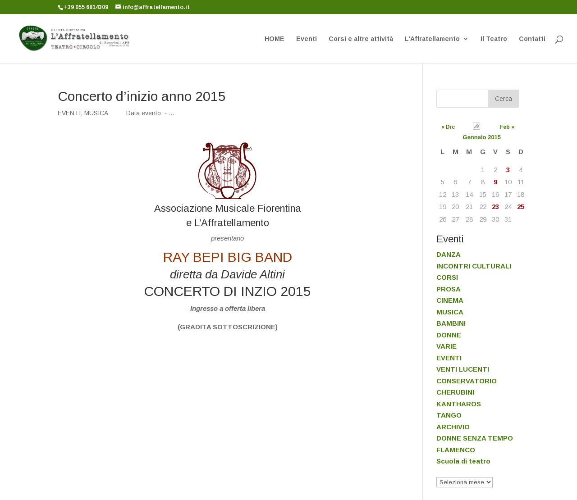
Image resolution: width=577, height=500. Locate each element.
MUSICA (96, 113)
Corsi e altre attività (361, 39)
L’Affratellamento (432, 39)
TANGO (449, 415)
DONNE (448, 335)
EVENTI (69, 113)
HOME (274, 39)
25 (520, 206)
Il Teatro (494, 39)
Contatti (532, 39)
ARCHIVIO (453, 427)
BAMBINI (451, 323)
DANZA (448, 254)
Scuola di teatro (463, 461)
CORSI (447, 277)
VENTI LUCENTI (462, 369)
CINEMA (449, 300)
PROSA (448, 289)
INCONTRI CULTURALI (473, 266)
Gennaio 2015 (482, 137)
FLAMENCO (455, 450)
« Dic (448, 127)
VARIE (446, 346)
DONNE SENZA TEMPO (474, 438)
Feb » (506, 127)
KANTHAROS (458, 404)
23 (495, 206)
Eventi (306, 39)
